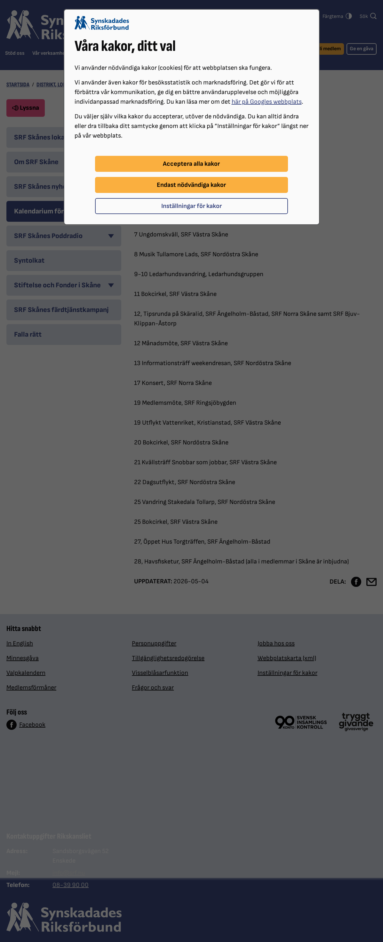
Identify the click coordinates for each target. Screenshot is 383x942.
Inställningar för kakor (191, 206)
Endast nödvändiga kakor (191, 185)
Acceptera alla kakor (191, 164)
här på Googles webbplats (267, 102)
